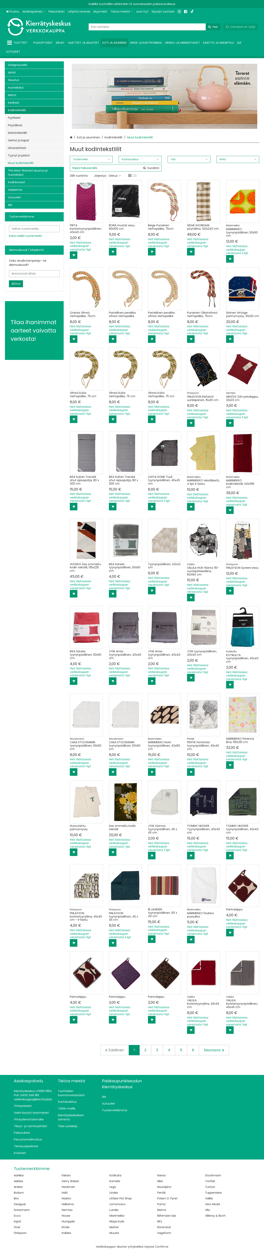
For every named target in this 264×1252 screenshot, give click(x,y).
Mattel (113, 1227)
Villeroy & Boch (215, 1216)
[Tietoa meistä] (121, 11)
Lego (112, 1187)
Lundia (113, 1210)
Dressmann (22, 1210)
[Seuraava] (214, 1050)
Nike (160, 1181)
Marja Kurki (116, 1221)
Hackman (68, 1187)
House (66, 1216)
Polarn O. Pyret (167, 1198)
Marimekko (117, 1216)
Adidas (18, 1181)
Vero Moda (212, 1204)
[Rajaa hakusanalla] (115, 168)
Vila (207, 1210)
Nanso (161, 1175)
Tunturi (210, 1187)
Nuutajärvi (164, 1187)
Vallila (209, 1198)
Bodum (19, 1193)
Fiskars (66, 1175)
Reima (161, 1210)
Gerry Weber (70, 1181)
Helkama (68, 1204)
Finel (17, 1227)
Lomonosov (117, 1204)
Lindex (113, 1193)
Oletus (114, 176)
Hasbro (66, 1198)
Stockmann (213, 1175)
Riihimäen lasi (166, 1216)
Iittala (65, 1227)
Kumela (114, 1181)
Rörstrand (164, 1227)
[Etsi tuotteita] (154, 26)
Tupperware (213, 1193)
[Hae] (213, 26)
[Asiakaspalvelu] (34, 11)
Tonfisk (210, 1181)
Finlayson (20, 1233)
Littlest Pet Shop (120, 1198)
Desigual (20, 1204)
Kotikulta (115, 1175)
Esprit (17, 1221)
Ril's (159, 1221)
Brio (16, 1198)
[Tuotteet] (18, 42)
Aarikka (19, 1175)
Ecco (17, 1216)
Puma (161, 1204)
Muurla (114, 1233)
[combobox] (154, 26)
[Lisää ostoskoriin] (73, 255)
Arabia (18, 1187)
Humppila (68, 1221)
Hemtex (67, 1210)
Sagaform (164, 1233)
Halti (65, 1193)
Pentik (161, 1193)
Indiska (66, 1233)
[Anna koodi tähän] (34, 273)
